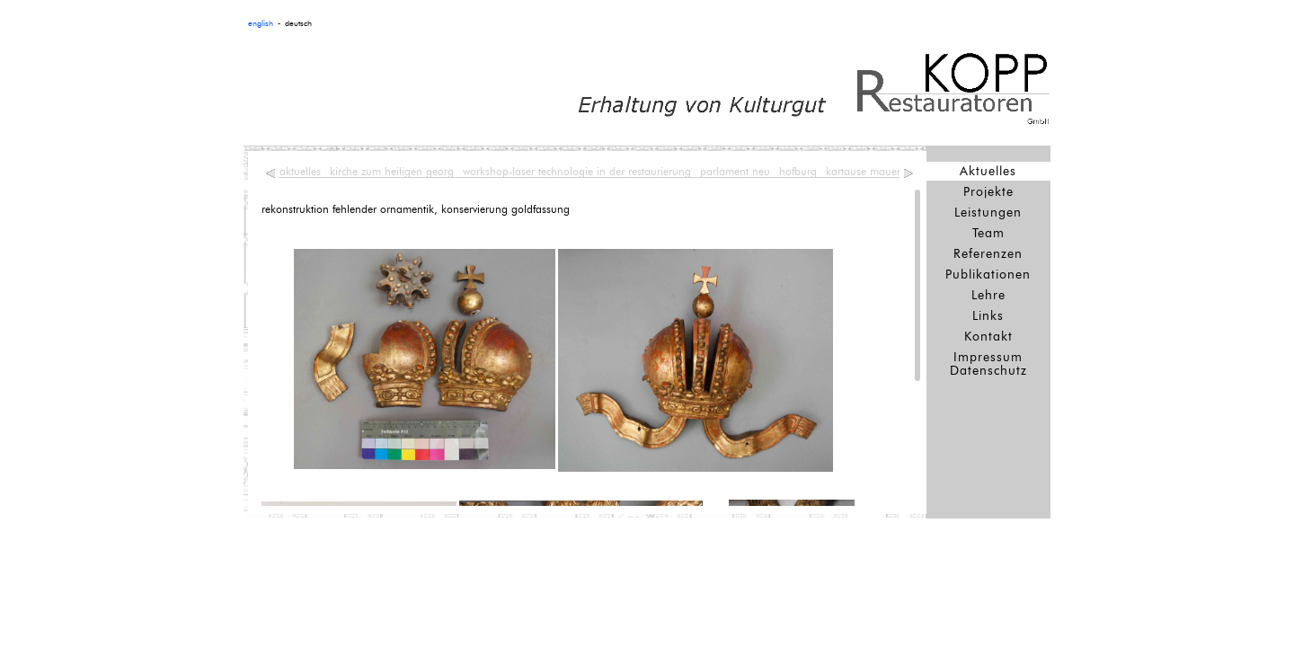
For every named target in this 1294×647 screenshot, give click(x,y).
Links (988, 316)
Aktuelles (988, 171)
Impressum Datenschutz (988, 363)
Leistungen (988, 212)
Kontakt (988, 336)
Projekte (988, 192)
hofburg (798, 171)
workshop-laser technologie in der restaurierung (577, 171)
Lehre (988, 295)
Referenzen (988, 254)
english (260, 24)
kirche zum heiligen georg (392, 171)
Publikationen (988, 274)
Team (988, 233)
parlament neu (735, 171)
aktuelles (300, 171)
